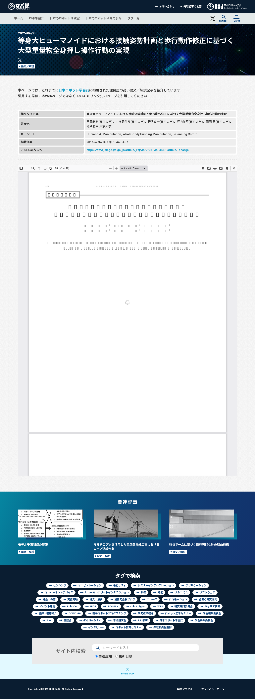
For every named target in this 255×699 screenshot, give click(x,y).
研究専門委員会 (184, 606)
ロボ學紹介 (36, 18)
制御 (143, 592)
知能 (160, 592)
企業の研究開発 (208, 599)
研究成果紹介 (145, 613)
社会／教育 (49, 599)
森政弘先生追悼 (162, 627)
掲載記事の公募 (192, 6)
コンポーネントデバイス (59, 592)
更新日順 (123, 656)
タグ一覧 (133, 18)
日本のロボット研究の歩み (104, 18)
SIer (49, 620)
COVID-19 (74, 613)
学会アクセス (184, 689)
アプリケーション (196, 585)
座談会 (68, 620)
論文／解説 (27, 66)
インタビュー (96, 627)
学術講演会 (119, 620)
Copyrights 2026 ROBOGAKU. (55, 689)
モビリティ (119, 585)
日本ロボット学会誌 (74, 90)
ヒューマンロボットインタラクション (107, 592)
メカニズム (181, 592)
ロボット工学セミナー (178, 613)
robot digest (137, 606)
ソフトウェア (207, 592)
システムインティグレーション (156, 585)
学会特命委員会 (204, 620)
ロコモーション (178, 599)
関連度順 (103, 656)
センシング (59, 585)
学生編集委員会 (212, 613)
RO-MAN (113, 606)
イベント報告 (47, 606)
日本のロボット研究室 (65, 18)
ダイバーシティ (92, 620)
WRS (160, 606)
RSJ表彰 (143, 620)
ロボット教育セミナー (128, 627)
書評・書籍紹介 (48, 613)
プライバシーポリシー (214, 689)
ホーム (18, 18)
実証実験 (72, 599)
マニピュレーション (89, 585)
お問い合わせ (167, 6)
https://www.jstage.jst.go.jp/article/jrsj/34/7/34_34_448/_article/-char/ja (137, 149)
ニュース (152, 599)
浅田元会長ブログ (124, 599)
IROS (93, 606)
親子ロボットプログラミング (109, 613)
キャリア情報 (212, 606)
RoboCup (72, 606)
